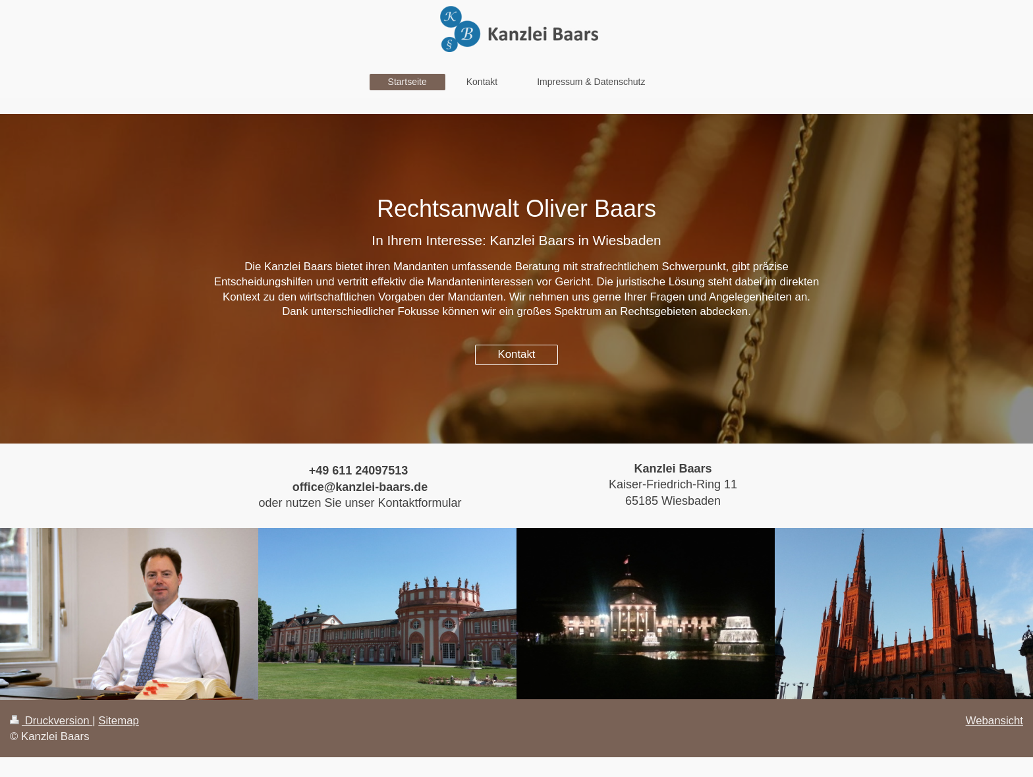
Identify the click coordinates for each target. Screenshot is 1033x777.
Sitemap (118, 720)
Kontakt (517, 354)
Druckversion (51, 720)
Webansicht (994, 720)
